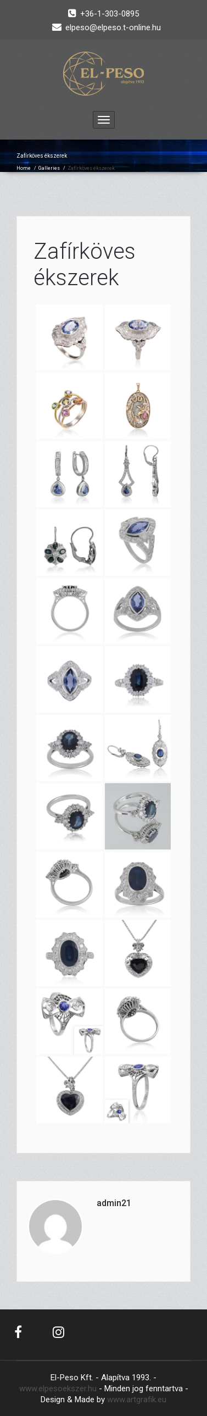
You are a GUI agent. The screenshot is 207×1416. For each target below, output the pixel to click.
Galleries (49, 168)
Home (23, 168)
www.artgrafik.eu (136, 1399)
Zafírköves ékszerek (84, 264)
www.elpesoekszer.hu (58, 1388)
